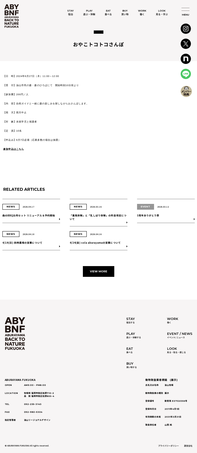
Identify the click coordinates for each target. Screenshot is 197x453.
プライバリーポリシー (168, 445)
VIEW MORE (98, 271)
